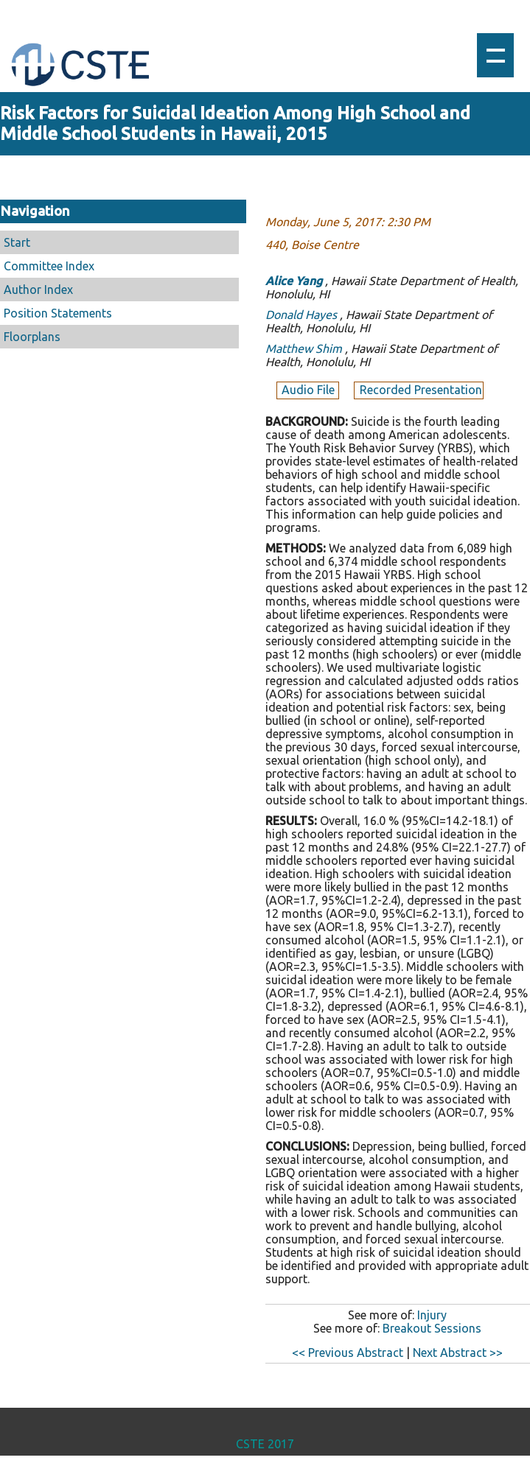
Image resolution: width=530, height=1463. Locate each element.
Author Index (38, 289)
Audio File (310, 389)
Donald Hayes (301, 314)
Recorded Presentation (421, 389)
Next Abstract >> (458, 1352)
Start (17, 242)
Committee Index (49, 266)
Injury (432, 1315)
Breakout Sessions (432, 1328)
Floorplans (32, 336)
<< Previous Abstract (347, 1352)
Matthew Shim (303, 348)
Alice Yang (293, 280)
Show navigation (495, 55)
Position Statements (58, 313)
